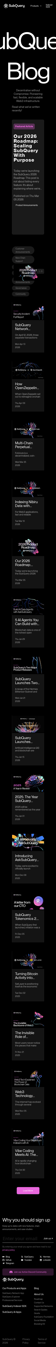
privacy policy (8, 1250)
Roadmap (38, 1299)
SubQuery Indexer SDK (14, 1306)
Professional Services (12, 1300)
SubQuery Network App (13, 1293)
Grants (37, 1313)
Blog (36, 1288)
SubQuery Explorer (11, 1297)
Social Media (40, 1320)
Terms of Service (42, 1341)
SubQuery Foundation (44, 1317)
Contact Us (39, 1302)
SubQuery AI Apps (11, 1312)
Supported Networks (43, 1306)
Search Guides (40, 1310)
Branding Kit (39, 1324)
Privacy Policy (26, 1341)
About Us (39, 1294)
